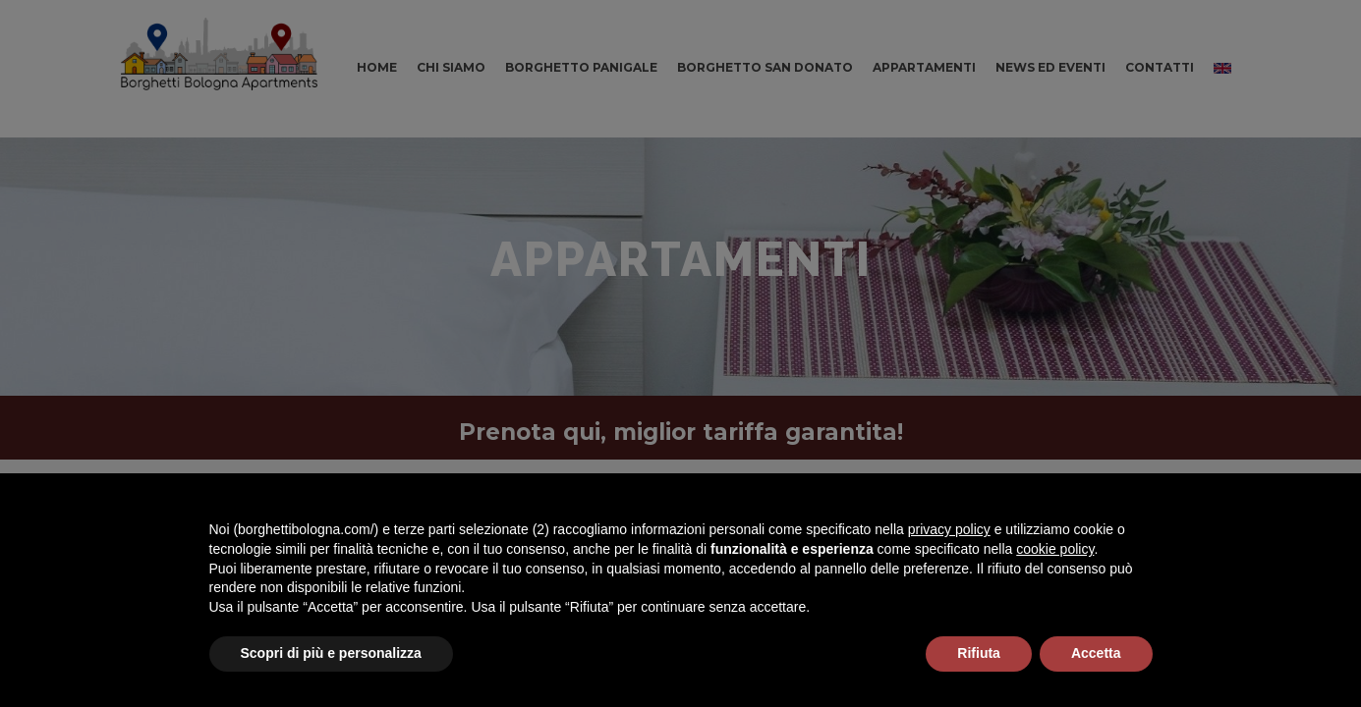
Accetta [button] (1096, 653)
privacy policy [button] (949, 529)
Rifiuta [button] (978, 653)
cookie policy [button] (1055, 549)
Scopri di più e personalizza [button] (331, 653)
